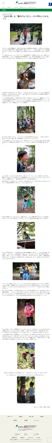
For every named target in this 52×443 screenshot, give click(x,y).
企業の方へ (22, 437)
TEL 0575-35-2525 (22, 430)
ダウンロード (31, 437)
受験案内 (20, 416)
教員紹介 (42, 416)
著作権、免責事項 (13, 439)
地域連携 (26, 420)
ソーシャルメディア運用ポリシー (25, 439)
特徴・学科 (31, 416)
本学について (10, 416)
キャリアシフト (37, 420)
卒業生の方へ (14, 437)
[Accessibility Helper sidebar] (50, 4)
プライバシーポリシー (37, 439)
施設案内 (15, 420)
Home (3, 7)
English (38, 437)
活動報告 (9, 7)
